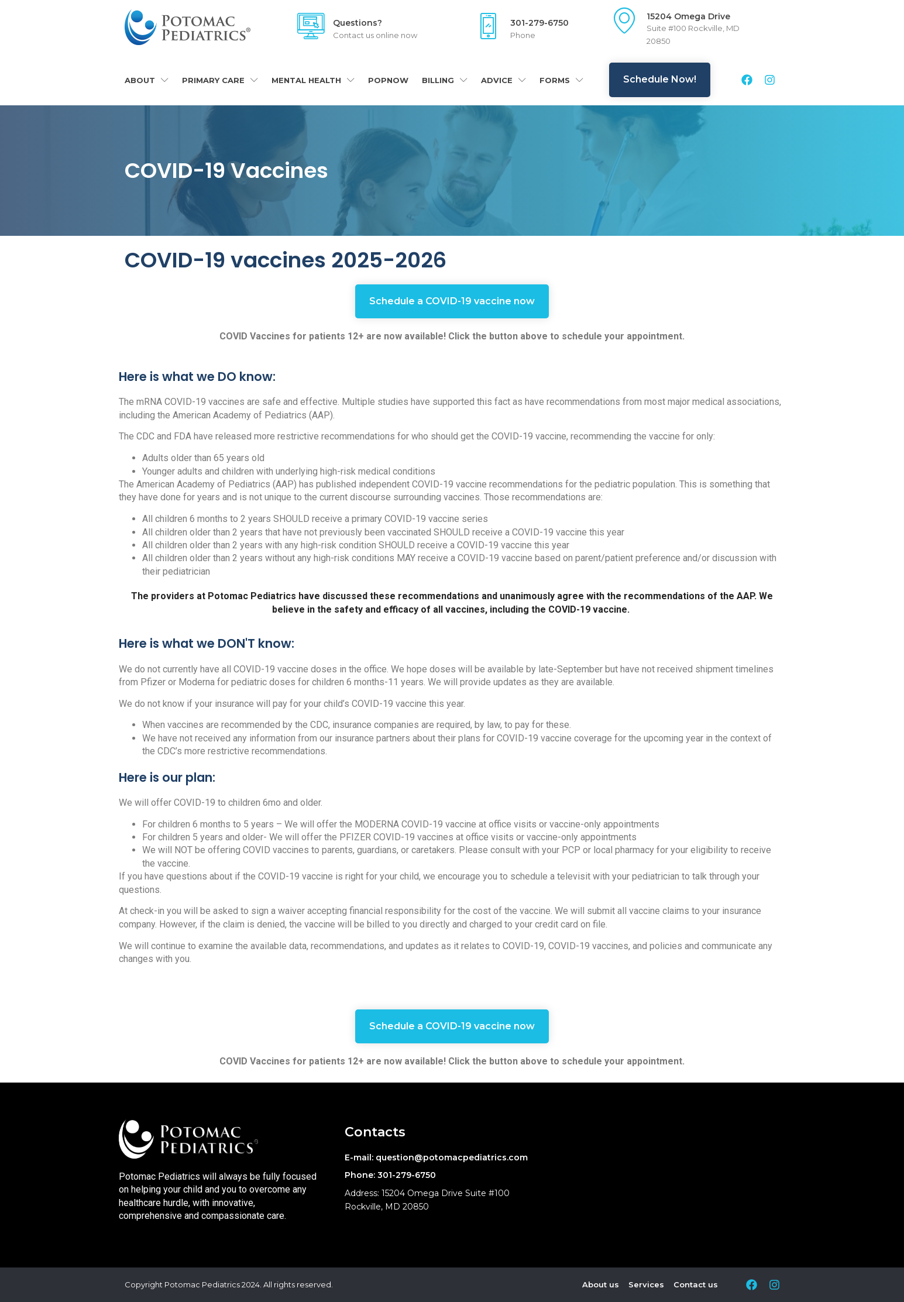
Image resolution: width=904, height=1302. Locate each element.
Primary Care (220, 80)
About (147, 80)
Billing (445, 80)
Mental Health (313, 80)
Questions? (357, 23)
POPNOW (388, 80)
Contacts (375, 1132)
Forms (561, 80)
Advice (503, 80)
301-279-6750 (539, 23)
